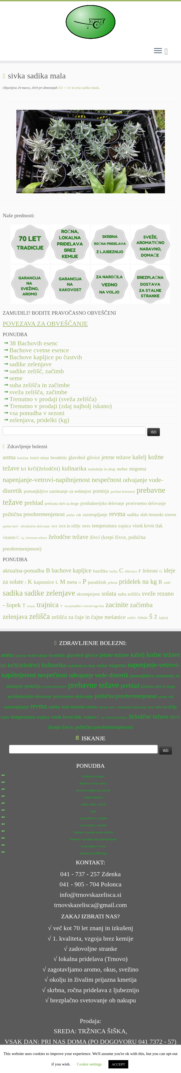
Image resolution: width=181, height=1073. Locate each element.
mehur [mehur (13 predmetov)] (122, 469)
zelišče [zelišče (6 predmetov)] (131, 618)
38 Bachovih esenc (33, 343)
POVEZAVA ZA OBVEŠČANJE (45, 323)
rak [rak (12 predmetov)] (78, 515)
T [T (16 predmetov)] (23, 605)
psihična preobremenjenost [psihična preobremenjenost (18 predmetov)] (34, 514)
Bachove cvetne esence (39, 350)
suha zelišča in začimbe (39, 385)
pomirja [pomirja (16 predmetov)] (101, 491)
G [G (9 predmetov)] (160, 571)
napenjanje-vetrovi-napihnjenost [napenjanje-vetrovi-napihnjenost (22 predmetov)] (46, 479)
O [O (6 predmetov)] (80, 583)
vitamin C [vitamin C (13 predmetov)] (11, 537)
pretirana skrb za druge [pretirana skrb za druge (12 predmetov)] (62, 504)
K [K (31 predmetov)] (30, 581)
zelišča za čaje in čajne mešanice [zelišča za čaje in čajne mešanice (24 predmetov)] (88, 617)
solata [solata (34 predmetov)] (108, 593)
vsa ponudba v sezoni (37, 412)
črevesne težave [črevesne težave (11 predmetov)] (36, 538)
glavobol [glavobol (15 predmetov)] (76, 457)
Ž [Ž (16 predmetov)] (155, 617)
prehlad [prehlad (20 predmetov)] (33, 502)
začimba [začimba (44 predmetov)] (141, 605)
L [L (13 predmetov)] (56, 582)
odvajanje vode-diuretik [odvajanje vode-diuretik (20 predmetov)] (99, 675)
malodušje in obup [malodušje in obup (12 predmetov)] (101, 469)
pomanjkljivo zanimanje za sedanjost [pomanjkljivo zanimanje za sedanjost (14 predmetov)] (57, 491)
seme (15, 378)
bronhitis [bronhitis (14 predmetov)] (59, 457)
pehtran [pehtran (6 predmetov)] (113, 583)
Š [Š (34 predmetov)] (151, 616)
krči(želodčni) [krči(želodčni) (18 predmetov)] (44, 468)
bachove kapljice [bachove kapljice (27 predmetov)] (72, 570)
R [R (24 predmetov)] (160, 582)
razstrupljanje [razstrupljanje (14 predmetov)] (95, 514)
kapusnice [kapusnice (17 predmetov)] (44, 582)
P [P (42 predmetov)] (84, 581)
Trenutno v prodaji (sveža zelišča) (53, 399)
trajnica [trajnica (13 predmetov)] (124, 526)
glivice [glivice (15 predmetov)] (93, 457)
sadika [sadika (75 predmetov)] (13, 593)
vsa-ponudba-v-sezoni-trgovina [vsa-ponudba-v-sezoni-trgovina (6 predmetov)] (84, 606)
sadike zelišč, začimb (36, 371)
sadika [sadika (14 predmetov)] (133, 514)
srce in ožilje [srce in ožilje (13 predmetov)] (69, 526)
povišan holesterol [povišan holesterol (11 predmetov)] (123, 492)
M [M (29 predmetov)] (62, 581)
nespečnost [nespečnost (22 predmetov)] (106, 479)
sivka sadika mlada (86, 88)
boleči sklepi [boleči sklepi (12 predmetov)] (39, 458)
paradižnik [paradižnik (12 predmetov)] (97, 582)
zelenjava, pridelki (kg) (39, 419)
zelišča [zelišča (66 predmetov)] (39, 616)
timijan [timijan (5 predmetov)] (31, 606)
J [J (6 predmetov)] (25, 583)
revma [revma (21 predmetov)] (117, 513)
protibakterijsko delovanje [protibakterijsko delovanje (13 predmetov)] (102, 503)
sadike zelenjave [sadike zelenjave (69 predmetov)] (49, 593)
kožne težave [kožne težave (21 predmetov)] (163, 654)
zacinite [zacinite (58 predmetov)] (116, 605)
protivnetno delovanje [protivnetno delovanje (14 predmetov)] (146, 503)
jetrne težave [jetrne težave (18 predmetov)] (116, 457)
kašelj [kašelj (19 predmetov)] (139, 457)
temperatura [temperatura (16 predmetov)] (104, 525)
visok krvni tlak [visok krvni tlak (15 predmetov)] (148, 525)
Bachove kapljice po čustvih (45, 357)
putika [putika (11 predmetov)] (70, 515)
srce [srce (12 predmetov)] (54, 526)
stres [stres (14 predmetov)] (86, 525)
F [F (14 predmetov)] (139, 571)
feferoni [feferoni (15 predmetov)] (150, 571)
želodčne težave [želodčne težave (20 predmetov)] (68, 536)
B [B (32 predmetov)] (48, 570)
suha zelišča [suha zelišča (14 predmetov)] (129, 594)
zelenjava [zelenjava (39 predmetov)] (15, 616)
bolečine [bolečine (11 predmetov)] (22, 458)
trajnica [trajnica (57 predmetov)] (48, 605)
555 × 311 (64, 88)
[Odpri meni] (158, 51)
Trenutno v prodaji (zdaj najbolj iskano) (60, 406)
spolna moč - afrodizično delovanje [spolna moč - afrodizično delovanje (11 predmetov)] (26, 526)
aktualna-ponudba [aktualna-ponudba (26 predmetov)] (23, 570)
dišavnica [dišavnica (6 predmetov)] (131, 571)
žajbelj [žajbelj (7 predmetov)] (163, 618)
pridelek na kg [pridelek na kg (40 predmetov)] (138, 581)
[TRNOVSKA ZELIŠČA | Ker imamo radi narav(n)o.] (90, 22)
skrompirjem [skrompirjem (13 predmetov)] (88, 594)
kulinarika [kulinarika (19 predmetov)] (74, 468)
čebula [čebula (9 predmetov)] (142, 617)
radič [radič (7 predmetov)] (167, 583)
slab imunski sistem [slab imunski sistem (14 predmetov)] (158, 514)
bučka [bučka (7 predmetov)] (114, 571)
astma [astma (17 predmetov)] (9, 457)
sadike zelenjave (30, 364)
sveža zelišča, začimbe (38, 392)
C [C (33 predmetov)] (121, 570)
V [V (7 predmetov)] (61, 606)
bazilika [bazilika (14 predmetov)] (100, 571)
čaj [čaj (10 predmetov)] (22, 537)
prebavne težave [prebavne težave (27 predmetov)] (93, 685)
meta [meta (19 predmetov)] (72, 582)
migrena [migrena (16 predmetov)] (137, 469)
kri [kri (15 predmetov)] (23, 469)
